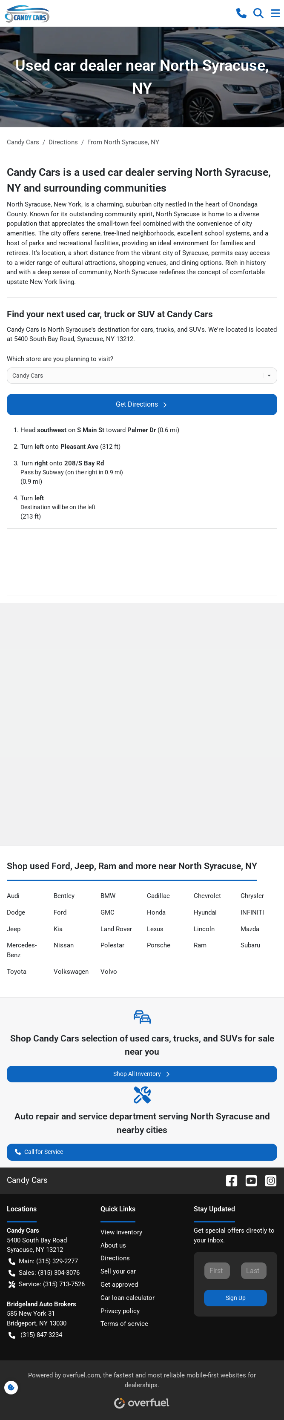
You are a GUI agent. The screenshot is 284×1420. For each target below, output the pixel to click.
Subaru (250, 945)
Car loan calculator (127, 1298)
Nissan (64, 945)
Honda (156, 912)
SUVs (197, 329)
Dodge (16, 912)
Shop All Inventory (142, 1074)
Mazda (250, 929)
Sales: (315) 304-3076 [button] (44, 1273)
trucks (165, 329)
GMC (107, 912)
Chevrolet (207, 896)
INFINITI (252, 912)
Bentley (64, 896)
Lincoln (204, 929)
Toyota (16, 971)
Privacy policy (120, 1311)
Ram (200, 945)
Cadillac (158, 896)
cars (147, 329)
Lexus (155, 929)
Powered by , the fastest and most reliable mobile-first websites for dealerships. (142, 1387)
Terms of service (124, 1324)
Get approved (119, 1284)
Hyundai (205, 912)
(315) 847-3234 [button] (35, 1335)
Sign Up (236, 1297)
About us (113, 1245)
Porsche (158, 945)
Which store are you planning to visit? (60, 359)
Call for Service (39, 1151)
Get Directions (142, 404)
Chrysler (252, 896)
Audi (13, 896)
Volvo (108, 971)
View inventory (121, 1232)
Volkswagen (71, 971)
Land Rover (116, 929)
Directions (115, 1258)
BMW (107, 896)
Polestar (112, 945)
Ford (60, 912)
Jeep (13, 929)
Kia (58, 929)
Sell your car (118, 1271)
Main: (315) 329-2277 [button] (43, 1261)
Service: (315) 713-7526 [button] (47, 1284)
